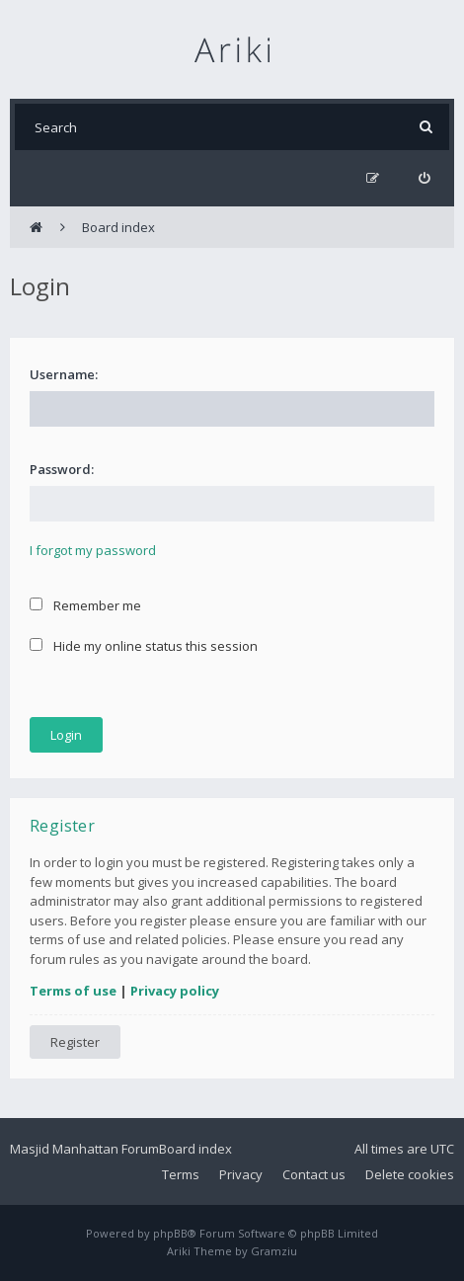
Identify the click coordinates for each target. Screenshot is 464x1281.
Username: (64, 374)
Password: (62, 469)
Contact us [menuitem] (314, 1174)
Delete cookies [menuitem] (409, 1174)
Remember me (85, 605)
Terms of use (73, 991)
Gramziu (274, 1250)
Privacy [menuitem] (241, 1174)
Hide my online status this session (144, 646)
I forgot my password (93, 550)
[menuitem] (424, 178)
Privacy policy (174, 991)
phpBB (170, 1233)
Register (75, 1042)
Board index (195, 1149)
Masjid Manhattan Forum (84, 1149)
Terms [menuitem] (180, 1174)
